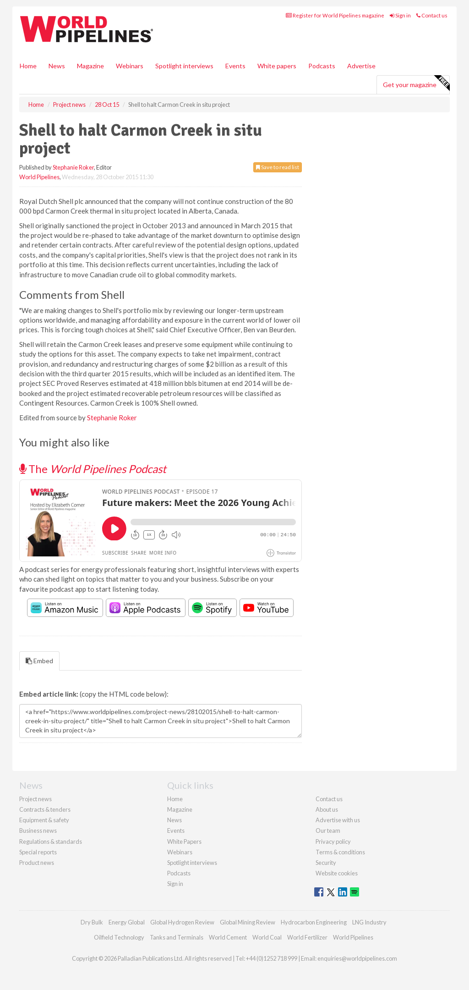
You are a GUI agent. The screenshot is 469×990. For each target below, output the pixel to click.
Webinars (129, 66)
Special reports (38, 852)
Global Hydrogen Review (182, 922)
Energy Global (127, 922)
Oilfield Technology (119, 937)
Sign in (400, 15)
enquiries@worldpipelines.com (357, 958)
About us (327, 809)
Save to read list (277, 167)
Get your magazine (416, 83)
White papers (276, 66)
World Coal (267, 937)
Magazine (90, 66)
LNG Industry (369, 922)
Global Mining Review (247, 922)
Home (28, 66)
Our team (328, 830)
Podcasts (321, 66)
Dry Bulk (92, 922)
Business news (38, 830)
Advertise (361, 66)
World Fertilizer (307, 937)
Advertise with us (338, 820)
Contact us (431, 15)
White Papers (184, 841)
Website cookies (337, 873)
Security (326, 862)
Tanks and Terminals (176, 937)
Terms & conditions (340, 852)
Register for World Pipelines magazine (335, 15)
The (92, 468)
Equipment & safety (44, 820)
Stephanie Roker (73, 167)
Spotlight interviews (184, 66)
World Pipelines (39, 177)
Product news (36, 862)
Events (235, 66)
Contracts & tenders (45, 809)
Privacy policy (333, 841)
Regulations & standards (50, 841)
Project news (35, 799)
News (174, 820)
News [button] (57, 66)
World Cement (228, 937)
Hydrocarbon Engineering (314, 922)
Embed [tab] (39, 661)
